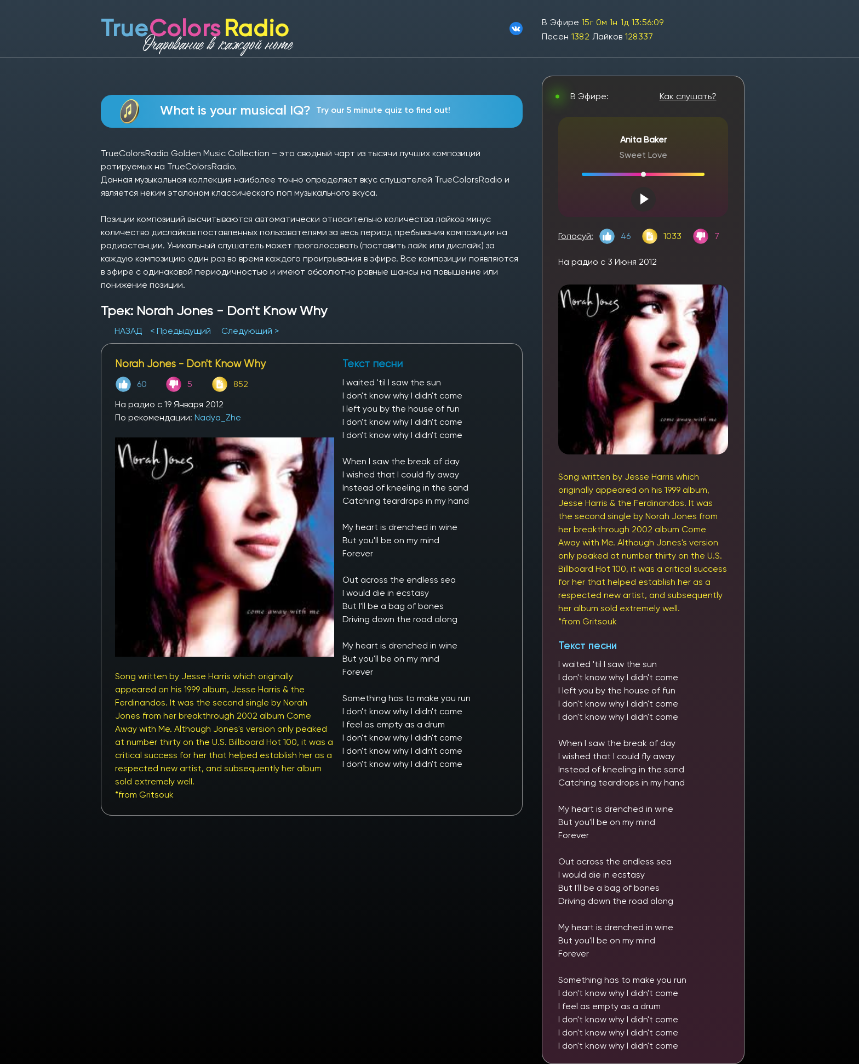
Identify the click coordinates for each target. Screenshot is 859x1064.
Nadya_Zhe (217, 417)
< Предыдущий (180, 331)
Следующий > (250, 331)
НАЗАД (129, 331)
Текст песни (587, 645)
